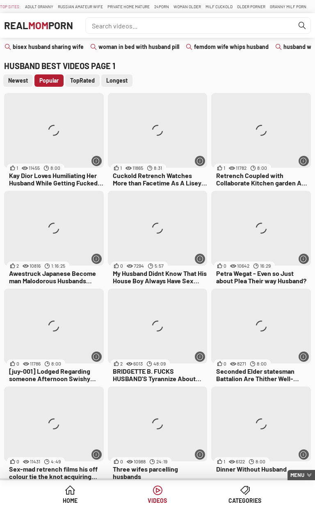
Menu (297, 475)
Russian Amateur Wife (80, 6)
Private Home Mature (128, 6)
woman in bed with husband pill (138, 46)
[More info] (96, 161)
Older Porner (251, 6)
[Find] (302, 25)
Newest (18, 80)
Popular (49, 80)
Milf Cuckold (219, 6)
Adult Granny (39, 6)
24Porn (161, 6)
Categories (244, 500)
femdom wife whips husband (231, 46)
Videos (157, 500)
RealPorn (38, 25)
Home (70, 500)
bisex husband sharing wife (48, 46)
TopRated (82, 80)
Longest (117, 80)
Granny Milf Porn (288, 6)
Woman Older (187, 6)
